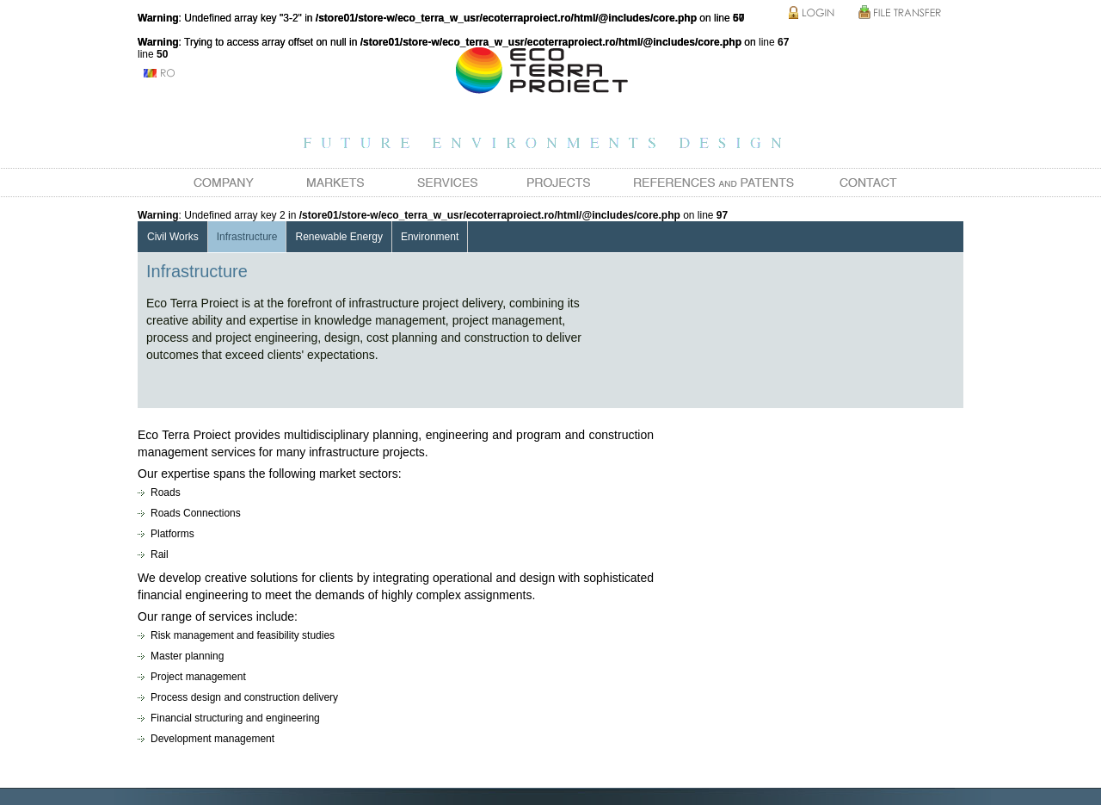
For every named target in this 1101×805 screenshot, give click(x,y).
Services (447, 182)
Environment (429, 237)
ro (159, 73)
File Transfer (899, 14)
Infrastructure (247, 237)
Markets (335, 182)
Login (813, 14)
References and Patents (714, 182)
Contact (869, 182)
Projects (559, 182)
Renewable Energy (338, 237)
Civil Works (173, 237)
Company (224, 182)
